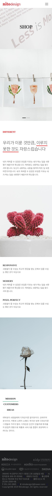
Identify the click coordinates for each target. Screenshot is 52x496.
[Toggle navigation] (46, 4)
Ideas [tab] (10, 410)
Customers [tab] (10, 404)
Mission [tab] (10, 398)
